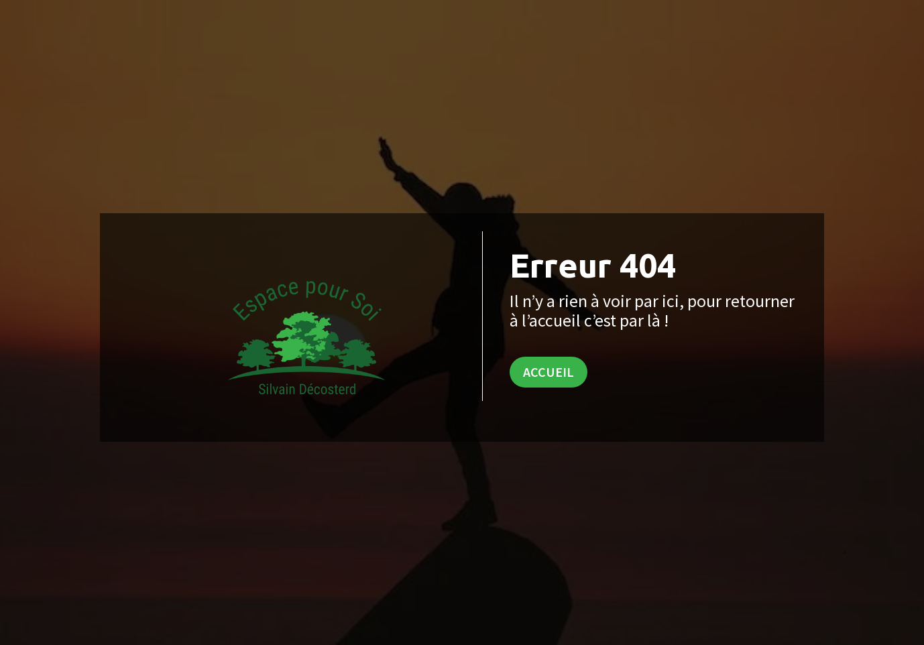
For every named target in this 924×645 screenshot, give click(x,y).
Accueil (548, 371)
